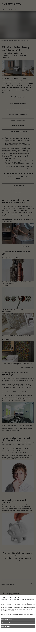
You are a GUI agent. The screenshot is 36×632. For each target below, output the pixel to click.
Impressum (14, 629)
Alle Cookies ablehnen (6, 622)
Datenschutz (21, 629)
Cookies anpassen (5, 626)
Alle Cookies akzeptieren (7, 619)
